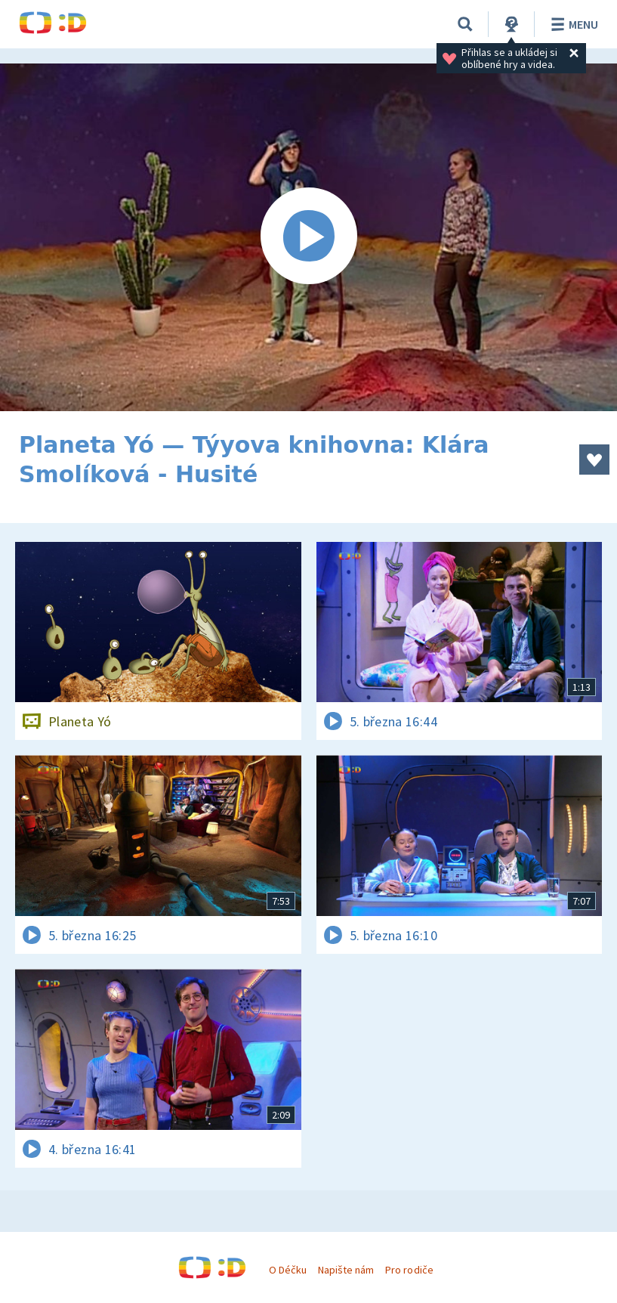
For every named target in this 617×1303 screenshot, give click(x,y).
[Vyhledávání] (465, 24)
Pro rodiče (409, 1270)
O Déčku (288, 1270)
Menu (572, 24)
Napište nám (346, 1270)
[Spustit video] (308, 237)
